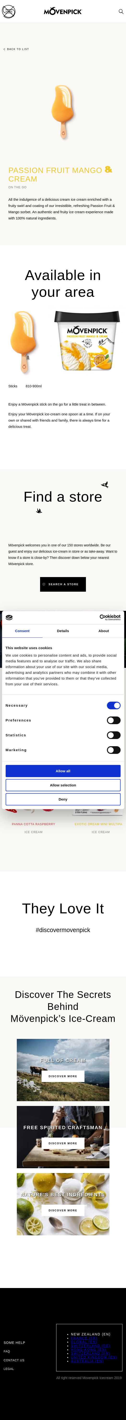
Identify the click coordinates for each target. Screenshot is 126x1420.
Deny (63, 799)
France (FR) (84, 1338)
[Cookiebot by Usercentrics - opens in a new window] (99, 617)
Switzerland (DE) (90, 1346)
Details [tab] (63, 631)
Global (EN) (84, 1342)
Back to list (16, 49)
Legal (9, 1369)
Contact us (14, 1360)
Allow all (63, 771)
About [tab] (103, 631)
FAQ (7, 1351)
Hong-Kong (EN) (89, 1349)
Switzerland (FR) (90, 1353)
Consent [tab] (22, 631)
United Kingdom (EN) (94, 1357)
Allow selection (63, 785)
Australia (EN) (87, 1361)
